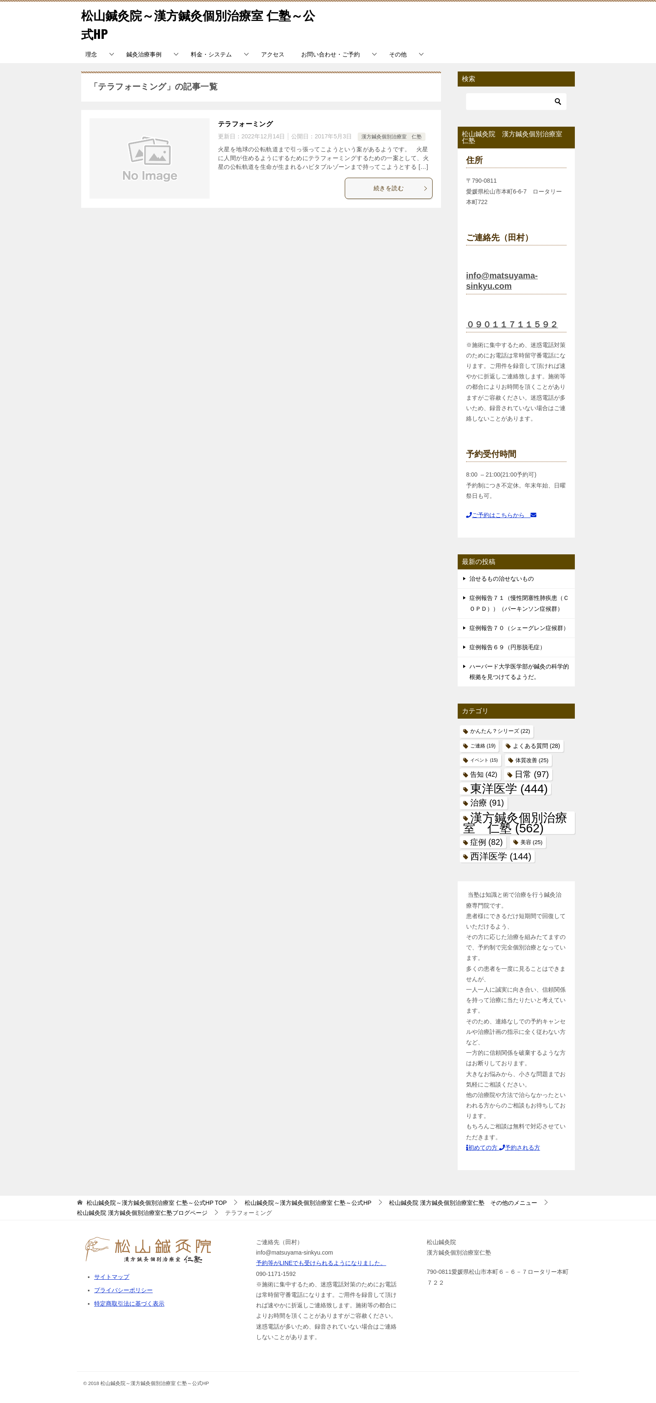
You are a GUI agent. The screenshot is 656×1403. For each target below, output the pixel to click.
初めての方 (482, 1147)
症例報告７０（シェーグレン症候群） (519, 628)
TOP (157, 1202)
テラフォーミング (245, 124)
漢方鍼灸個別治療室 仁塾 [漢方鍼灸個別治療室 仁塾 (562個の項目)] (515, 822)
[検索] (516, 101)
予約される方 (519, 1147)
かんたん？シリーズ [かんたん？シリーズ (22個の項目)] (500, 731)
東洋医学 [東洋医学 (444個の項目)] (509, 789)
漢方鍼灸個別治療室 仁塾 (391, 137)
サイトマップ (111, 1276)
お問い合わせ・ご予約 (330, 54)
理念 (91, 54)
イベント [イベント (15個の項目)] (484, 760)
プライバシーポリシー (123, 1290)
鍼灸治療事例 (143, 54)
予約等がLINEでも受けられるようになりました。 (321, 1263)
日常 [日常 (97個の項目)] (531, 774)
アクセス (272, 54)
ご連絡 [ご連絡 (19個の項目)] (482, 745)
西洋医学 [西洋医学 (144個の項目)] (500, 856)
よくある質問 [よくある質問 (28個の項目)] (536, 745)
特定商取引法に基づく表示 (129, 1303)
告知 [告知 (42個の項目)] (483, 774)
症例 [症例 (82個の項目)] (486, 842)
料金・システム (211, 54)
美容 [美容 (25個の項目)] (531, 842)
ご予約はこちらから (501, 515)
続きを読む (401, 188)
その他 (398, 54)
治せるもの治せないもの (501, 578)
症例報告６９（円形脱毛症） (507, 647)
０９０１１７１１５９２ (512, 324)
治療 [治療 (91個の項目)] (487, 802)
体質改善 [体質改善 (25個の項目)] (531, 760)
